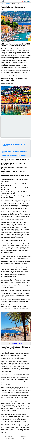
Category (8, 3)
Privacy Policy (8, 436)
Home (2, 3)
